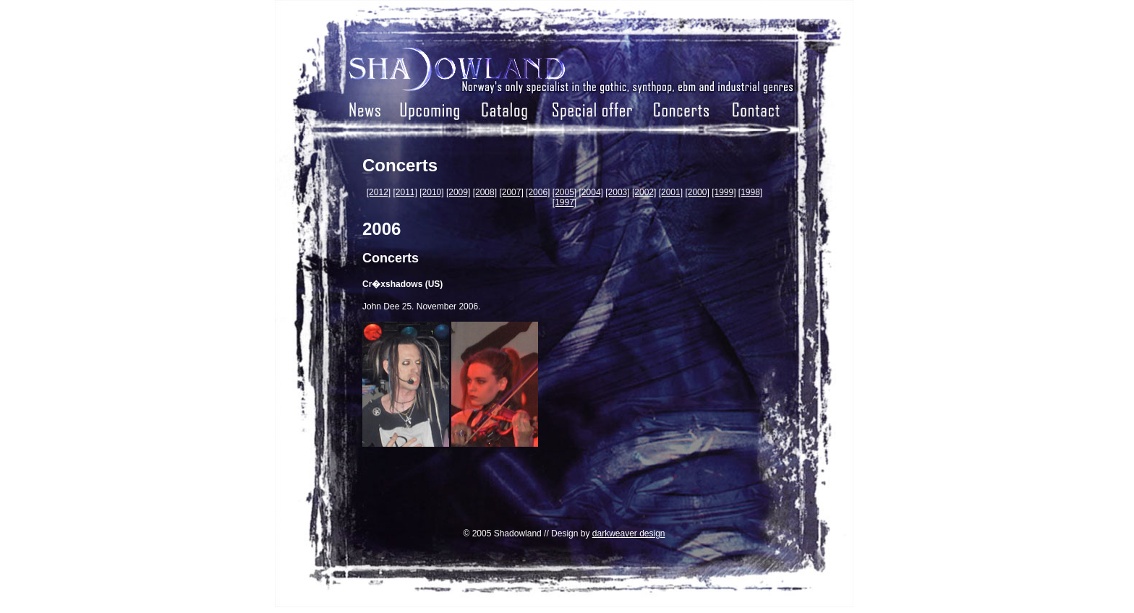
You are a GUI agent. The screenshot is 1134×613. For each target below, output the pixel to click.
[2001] (671, 192)
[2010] (431, 192)
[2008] (485, 192)
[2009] (458, 192)
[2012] (379, 192)
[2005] (564, 192)
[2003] (617, 192)
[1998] (750, 192)
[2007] (511, 192)
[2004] (591, 192)
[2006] (538, 192)
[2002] (644, 192)
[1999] (724, 192)
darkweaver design (628, 533)
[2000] (697, 192)
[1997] (564, 202)
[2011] (405, 192)
